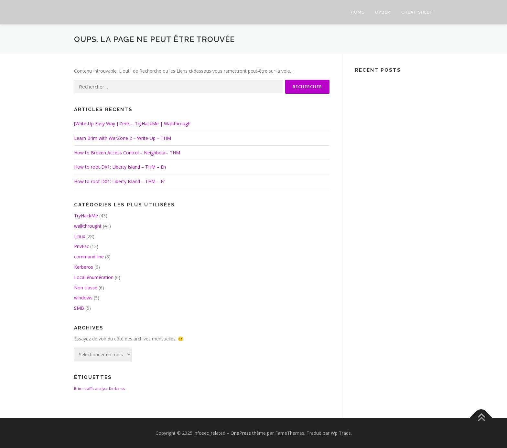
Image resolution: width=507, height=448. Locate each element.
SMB (79, 308)
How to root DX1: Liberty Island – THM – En (120, 167)
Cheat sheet (417, 12)
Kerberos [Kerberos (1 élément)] (117, 388)
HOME (357, 12)
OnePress (241, 433)
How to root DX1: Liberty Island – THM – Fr (119, 181)
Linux (79, 236)
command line (89, 257)
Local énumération (93, 277)
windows (83, 298)
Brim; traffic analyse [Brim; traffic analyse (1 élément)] (91, 388)
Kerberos (83, 267)
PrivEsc (81, 246)
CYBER (382, 12)
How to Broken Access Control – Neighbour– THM (127, 153)
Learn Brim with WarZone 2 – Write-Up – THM (122, 138)
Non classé (85, 288)
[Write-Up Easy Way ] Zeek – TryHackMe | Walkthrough (132, 123)
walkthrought (88, 226)
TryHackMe (86, 216)
